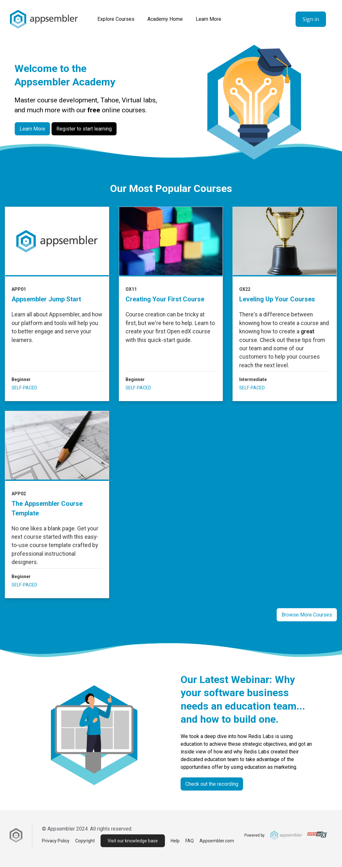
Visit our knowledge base (133, 840)
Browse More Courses (306, 615)
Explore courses (115, 19)
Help (175, 840)
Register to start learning (84, 129)
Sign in (311, 19)
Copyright (85, 840)
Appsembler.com (217, 840)
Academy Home (165, 19)
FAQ (189, 840)
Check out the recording (211, 784)
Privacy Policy (55, 840)
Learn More (208, 19)
